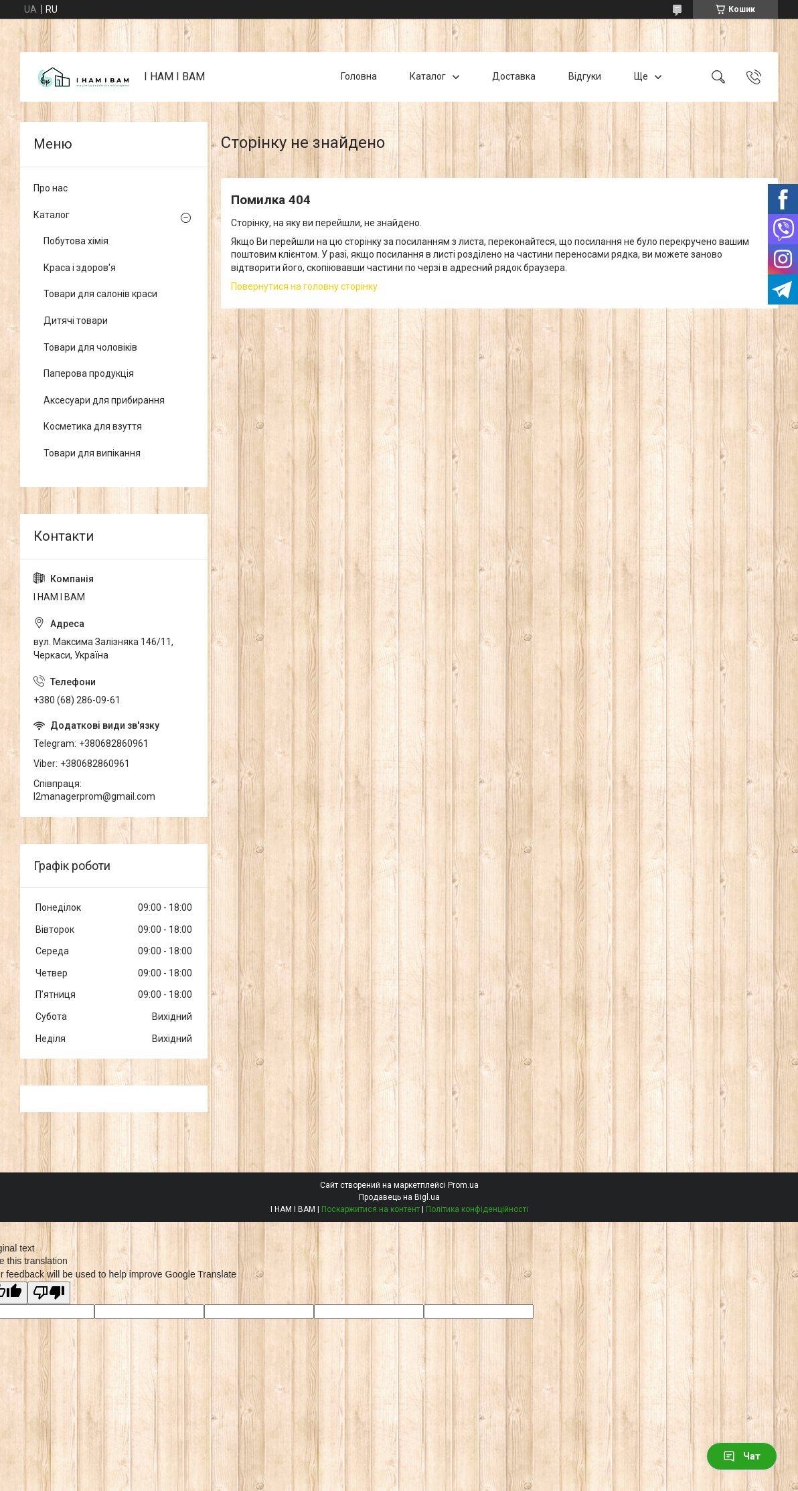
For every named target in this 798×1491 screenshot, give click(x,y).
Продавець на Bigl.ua (399, 1197)
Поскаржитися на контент (370, 1209)
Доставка (514, 76)
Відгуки (584, 76)
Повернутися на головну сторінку (304, 286)
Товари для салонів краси (100, 293)
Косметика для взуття (93, 426)
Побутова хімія (76, 241)
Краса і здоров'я (80, 267)
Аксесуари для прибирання (104, 400)
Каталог (428, 76)
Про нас (50, 188)
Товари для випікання (92, 453)
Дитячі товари (76, 320)
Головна (359, 76)
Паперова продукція (89, 373)
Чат (742, 1456)
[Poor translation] (48, 1293)
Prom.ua (463, 1185)
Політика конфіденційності (477, 1209)
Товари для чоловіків (90, 347)
